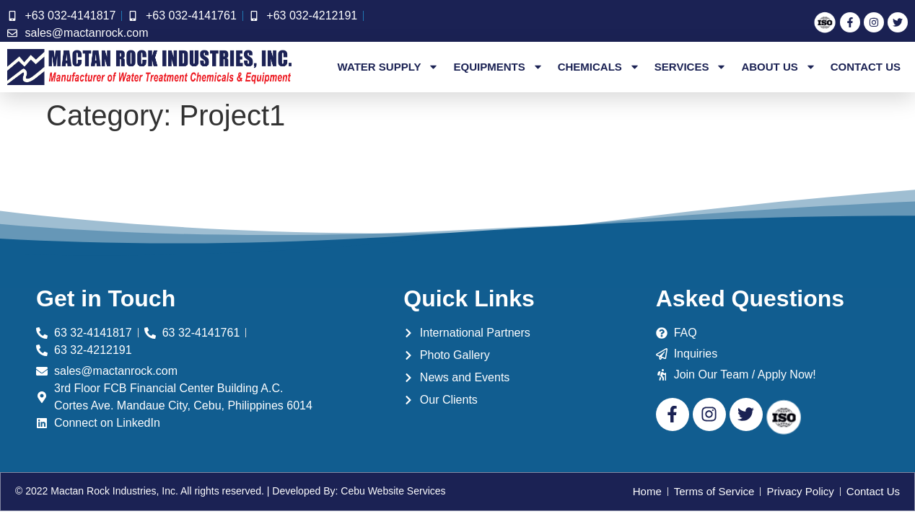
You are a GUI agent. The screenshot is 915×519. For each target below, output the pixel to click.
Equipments (498, 67)
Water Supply (388, 67)
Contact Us (866, 67)
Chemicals (599, 67)
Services (690, 67)
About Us (778, 67)
